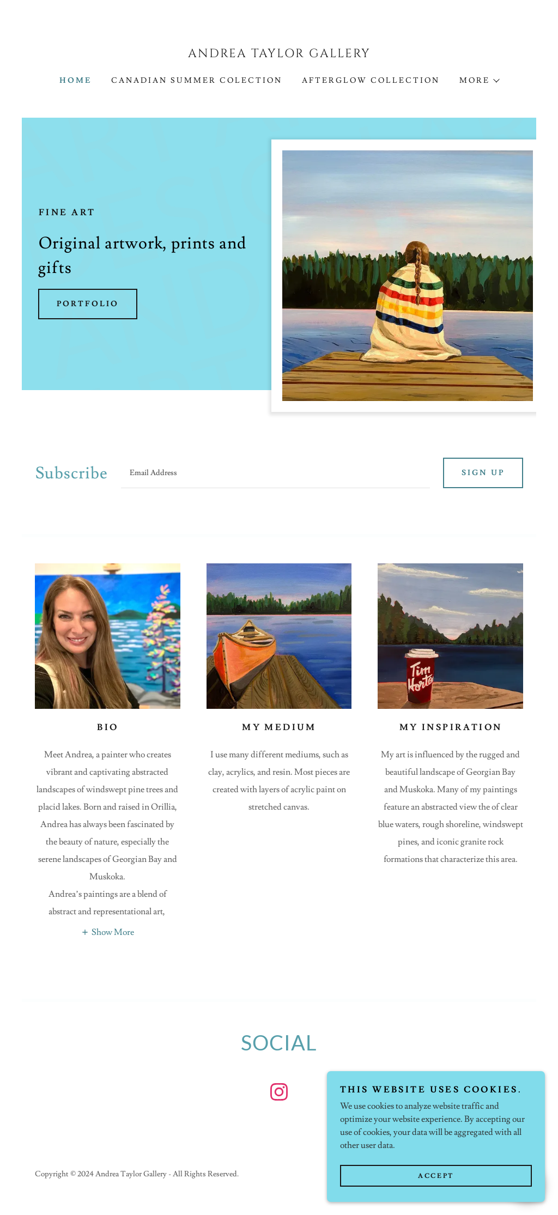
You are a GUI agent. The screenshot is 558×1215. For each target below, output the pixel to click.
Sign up (483, 473)
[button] (479, 80)
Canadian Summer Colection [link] (196, 81)
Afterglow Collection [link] (371, 81)
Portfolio (88, 304)
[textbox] (275, 473)
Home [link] (75, 81)
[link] (279, 54)
